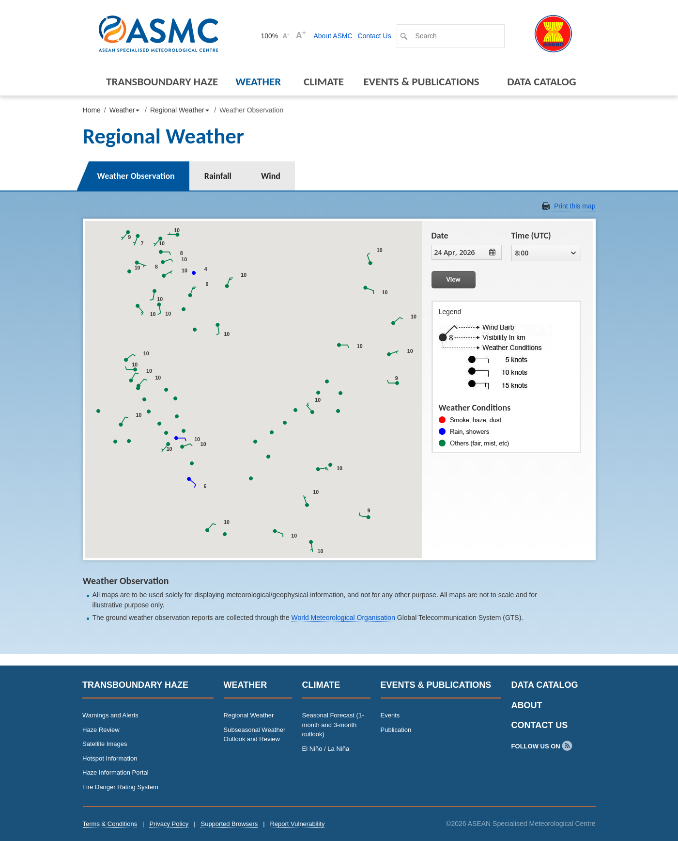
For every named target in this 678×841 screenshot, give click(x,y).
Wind (270, 176)
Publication (396, 729)
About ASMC (332, 36)
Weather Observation (136, 176)
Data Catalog (541, 81)
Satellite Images (104, 743)
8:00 (545, 252)
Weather (258, 81)
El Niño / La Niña (326, 748)
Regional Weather (249, 715)
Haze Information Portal (115, 772)
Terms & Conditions (110, 823)
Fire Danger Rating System (120, 787)
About (526, 705)
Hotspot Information (109, 758)
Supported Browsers (229, 823)
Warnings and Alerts (110, 715)
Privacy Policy (168, 823)
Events (390, 715)
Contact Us (374, 36)
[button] (369, 259)
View (454, 279)
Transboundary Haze (162, 81)
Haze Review (101, 729)
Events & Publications (421, 81)
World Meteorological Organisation (343, 617)
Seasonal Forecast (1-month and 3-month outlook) (333, 725)
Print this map (575, 206)
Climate (324, 81)
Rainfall (217, 176)
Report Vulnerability (297, 823)
